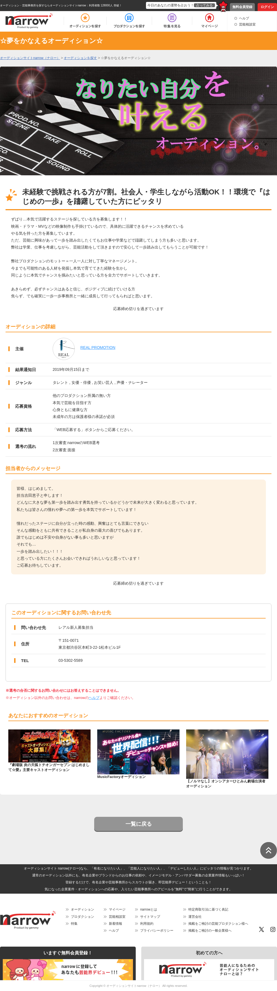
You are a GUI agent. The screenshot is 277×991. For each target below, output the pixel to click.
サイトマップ (150, 917)
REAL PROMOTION (97, 347)
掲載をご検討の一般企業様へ (210, 930)
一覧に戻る (138, 824)
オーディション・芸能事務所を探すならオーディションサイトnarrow (43, 5)
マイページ (117, 909)
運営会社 (195, 917)
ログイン (267, 7)
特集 (74, 924)
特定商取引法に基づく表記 (208, 909)
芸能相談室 (247, 24)
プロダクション (82, 917)
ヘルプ (244, 18)
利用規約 (146, 924)
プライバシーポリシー (156, 930)
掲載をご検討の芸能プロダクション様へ (218, 924)
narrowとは (148, 909)
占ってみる (204, 5)
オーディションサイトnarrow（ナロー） (133, 985)
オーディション (82, 909)
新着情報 (115, 924)
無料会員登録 (242, 7)
